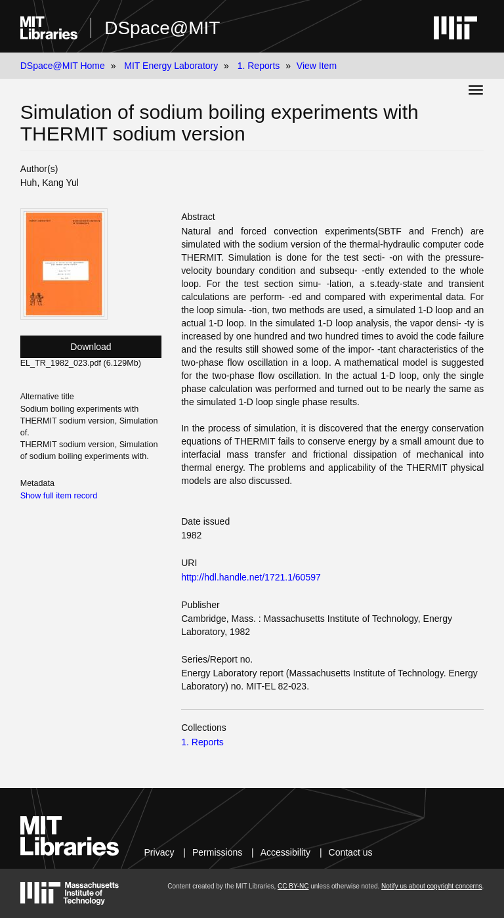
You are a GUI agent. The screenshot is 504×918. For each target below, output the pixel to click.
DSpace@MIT (162, 28)
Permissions (217, 852)
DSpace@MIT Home (62, 65)
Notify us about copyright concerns (431, 886)
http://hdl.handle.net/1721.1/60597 (251, 577)
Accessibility (285, 852)
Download (90, 346)
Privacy (159, 852)
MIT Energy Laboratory (171, 65)
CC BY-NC (293, 886)
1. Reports (259, 65)
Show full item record (59, 495)
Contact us (351, 852)
